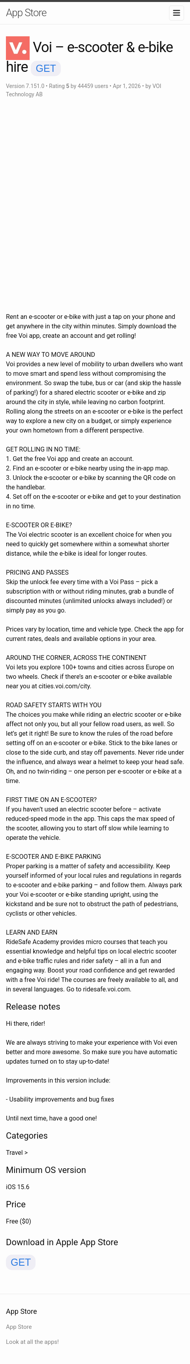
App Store (26, 13)
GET (46, 68)
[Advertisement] (95, 205)
